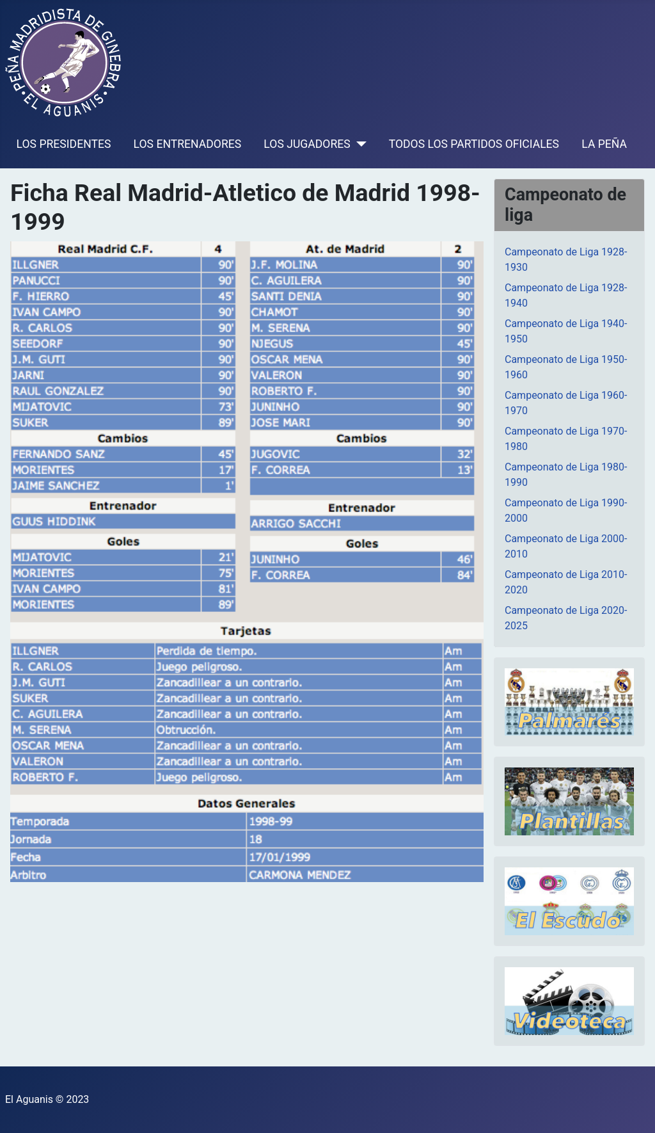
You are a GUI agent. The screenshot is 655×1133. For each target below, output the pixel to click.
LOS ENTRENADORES (188, 144)
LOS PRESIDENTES (64, 144)
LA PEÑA (604, 144)
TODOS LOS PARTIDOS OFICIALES (474, 144)
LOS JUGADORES (307, 144)
